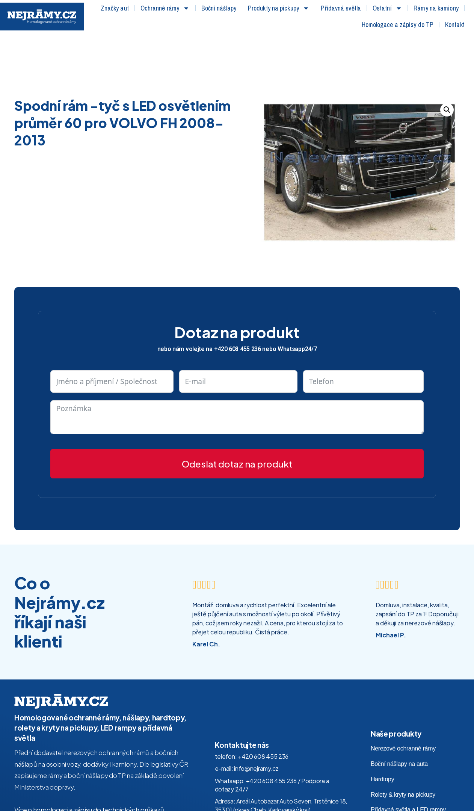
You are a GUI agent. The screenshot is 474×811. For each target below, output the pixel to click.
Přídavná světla (341, 8)
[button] (447, 59)
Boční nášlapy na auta (399, 713)
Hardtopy (382, 728)
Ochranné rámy (165, 8)
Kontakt (455, 24)
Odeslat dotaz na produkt (237, 412)
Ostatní (387, 8)
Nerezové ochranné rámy (403, 697)
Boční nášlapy (218, 8)
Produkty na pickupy (278, 8)
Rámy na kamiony (436, 8)
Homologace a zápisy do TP (398, 24)
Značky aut (115, 8)
